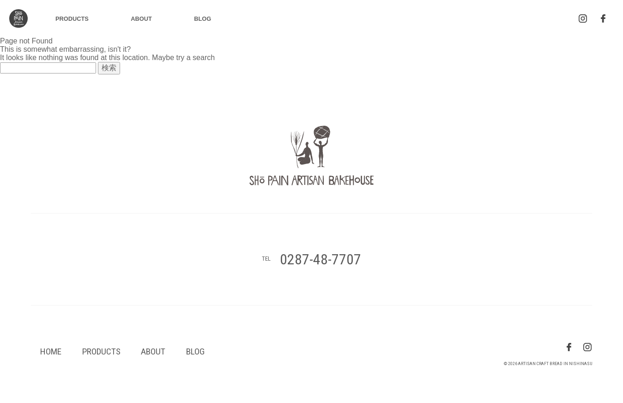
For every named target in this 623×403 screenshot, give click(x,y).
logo (18, 18)
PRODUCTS (72, 18)
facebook (603, 18)
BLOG (202, 18)
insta (582, 18)
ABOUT (141, 18)
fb (569, 347)
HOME (50, 351)
